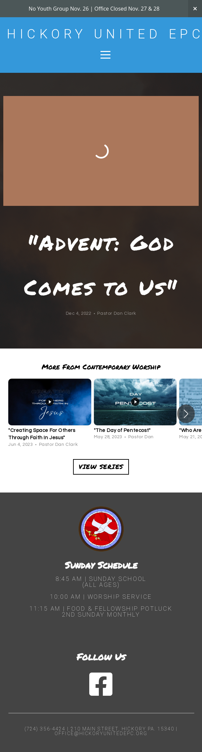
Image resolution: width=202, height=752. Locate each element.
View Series (101, 466)
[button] (186, 413)
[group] (49, 414)
